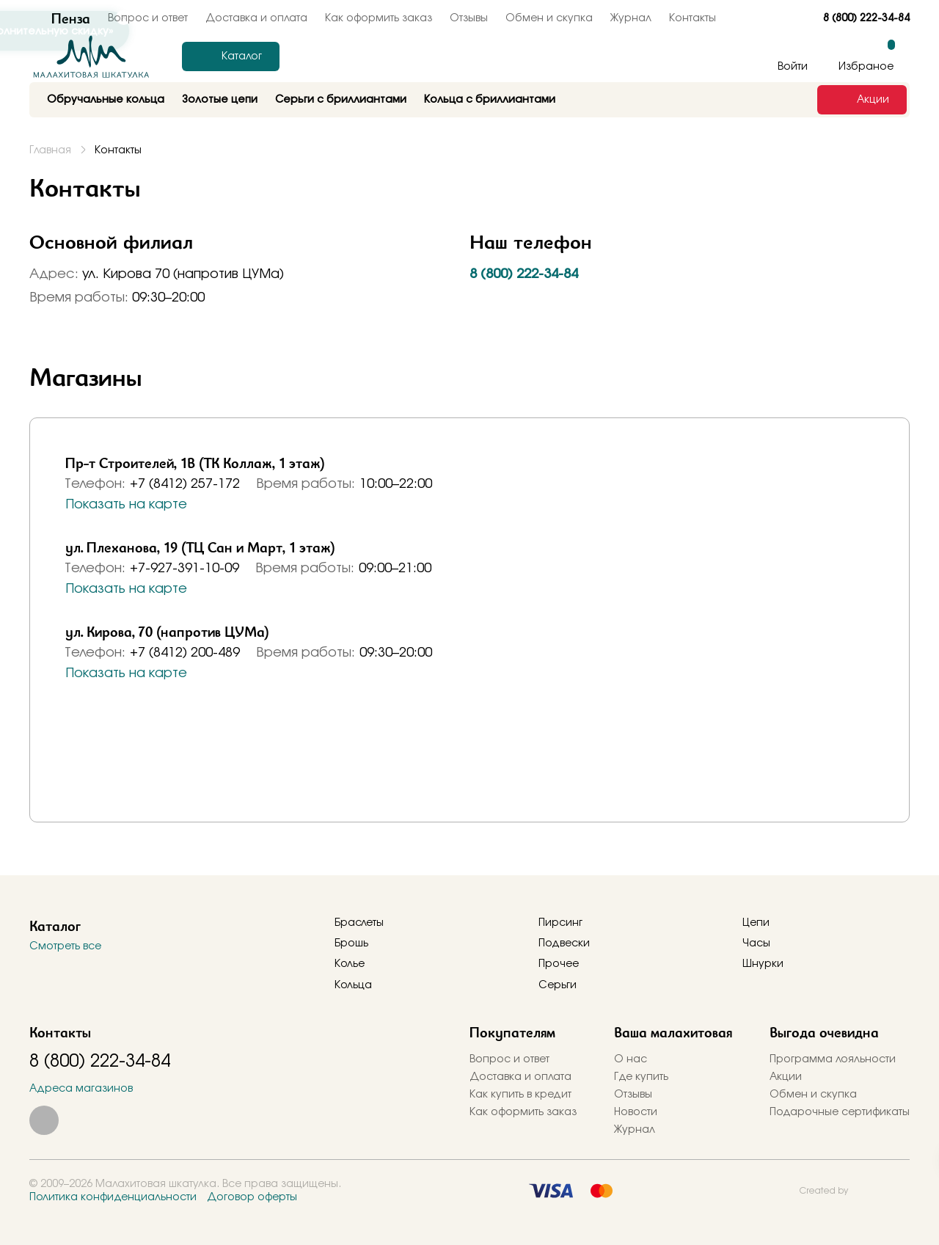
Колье (350, 964)
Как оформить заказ (378, 18)
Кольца (353, 985)
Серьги (557, 985)
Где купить (641, 1077)
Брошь (351, 943)
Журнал (630, 18)
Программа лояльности (833, 1059)
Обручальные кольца (105, 100)
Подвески (564, 943)
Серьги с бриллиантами (340, 100)
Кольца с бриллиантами (489, 100)
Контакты (692, 18)
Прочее (558, 964)
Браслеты (359, 923)
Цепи (756, 923)
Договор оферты (252, 1197)
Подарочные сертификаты (840, 1112)
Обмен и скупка (549, 18)
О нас (630, 1059)
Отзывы (469, 18)
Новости (635, 1112)
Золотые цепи (219, 100)
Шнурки (762, 964)
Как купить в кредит (520, 1094)
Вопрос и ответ (509, 1059)
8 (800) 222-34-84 (866, 18)
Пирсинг (560, 923)
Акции (786, 1077)
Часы (756, 943)
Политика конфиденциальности (113, 1197)
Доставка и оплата (520, 1077)
